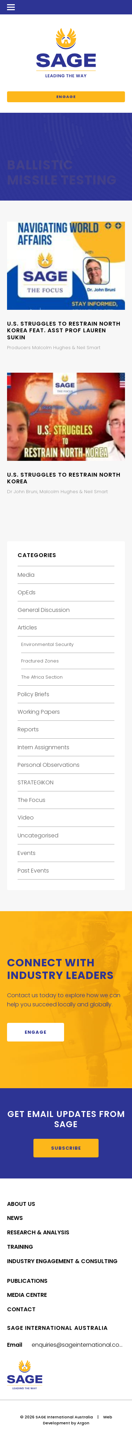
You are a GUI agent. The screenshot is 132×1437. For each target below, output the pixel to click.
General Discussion (44, 610)
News (15, 1218)
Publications (27, 1281)
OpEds (27, 592)
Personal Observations (49, 765)
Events (27, 853)
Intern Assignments (43, 747)
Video (26, 818)
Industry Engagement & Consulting (62, 1261)
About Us (21, 1204)
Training (20, 1247)
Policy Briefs (33, 694)
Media (26, 575)
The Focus (31, 800)
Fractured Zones (40, 661)
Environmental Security (47, 644)
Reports (28, 729)
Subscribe (66, 1148)
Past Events (33, 871)
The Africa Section (42, 677)
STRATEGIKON (36, 782)
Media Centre (27, 1295)
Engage (66, 96)
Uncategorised (38, 835)
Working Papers (39, 712)
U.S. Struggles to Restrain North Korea (63, 478)
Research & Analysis (38, 1232)
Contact (21, 1309)
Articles (27, 627)
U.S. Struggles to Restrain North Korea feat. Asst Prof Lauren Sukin (63, 330)
